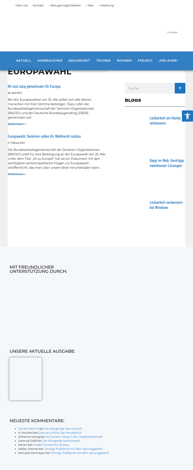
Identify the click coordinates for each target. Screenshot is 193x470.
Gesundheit (79, 60)
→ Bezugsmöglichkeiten (64, 5)
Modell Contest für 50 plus (51, 444)
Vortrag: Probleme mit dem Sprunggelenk (73, 448)
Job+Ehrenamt (172, 60)
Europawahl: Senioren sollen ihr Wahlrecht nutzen (44, 136)
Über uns (21, 5)
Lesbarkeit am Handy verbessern (165, 120)
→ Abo (90, 5)
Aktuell (23, 60)
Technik (103, 60)
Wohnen (124, 60)
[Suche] (180, 88)
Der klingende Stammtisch (63, 428)
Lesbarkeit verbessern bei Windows (166, 205)
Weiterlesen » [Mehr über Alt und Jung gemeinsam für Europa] (17, 124)
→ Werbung (106, 5)
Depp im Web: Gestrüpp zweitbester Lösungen (167, 163)
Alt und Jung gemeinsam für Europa (34, 86)
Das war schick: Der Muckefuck (60, 432)
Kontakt (38, 5)
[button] (187, 116)
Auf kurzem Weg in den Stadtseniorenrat (74, 436)
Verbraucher (49, 60)
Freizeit (145, 60)
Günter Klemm (28, 428)
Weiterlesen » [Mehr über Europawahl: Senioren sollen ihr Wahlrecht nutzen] (17, 174)
